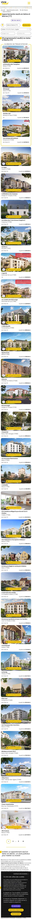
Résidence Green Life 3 (9, 751)
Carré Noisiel (6, 645)
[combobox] (16, 29)
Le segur (4, 167)
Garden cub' (7, 113)
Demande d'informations (14, 60)
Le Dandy (4, 672)
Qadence (4, 247)
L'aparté (4, 273)
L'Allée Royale (6, 326)
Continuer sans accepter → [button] (21, 873)
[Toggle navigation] (29, 3)
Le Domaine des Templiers (11, 64)
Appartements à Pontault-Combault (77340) (13, 918)
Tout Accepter (16, 914)
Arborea (4, 379)
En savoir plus (16, 906)
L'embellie (5, 485)
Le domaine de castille (9, 593)
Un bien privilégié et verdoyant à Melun (14, 566)
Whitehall (6, 89)
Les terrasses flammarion (10, 458)
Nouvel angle (6, 405)
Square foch (5, 353)
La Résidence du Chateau (10, 194)
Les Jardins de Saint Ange (10, 300)
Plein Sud (4, 698)
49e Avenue (5, 831)
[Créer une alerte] (16, 20)
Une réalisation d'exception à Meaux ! (13, 540)
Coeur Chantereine (8, 804)
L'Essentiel (5, 432)
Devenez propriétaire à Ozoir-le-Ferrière (14, 619)
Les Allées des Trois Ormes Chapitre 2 (13, 220)
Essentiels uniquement (16, 910)
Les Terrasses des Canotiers (10, 725)
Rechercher (26, 25)
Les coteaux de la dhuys (10, 138)
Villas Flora (5, 778)
